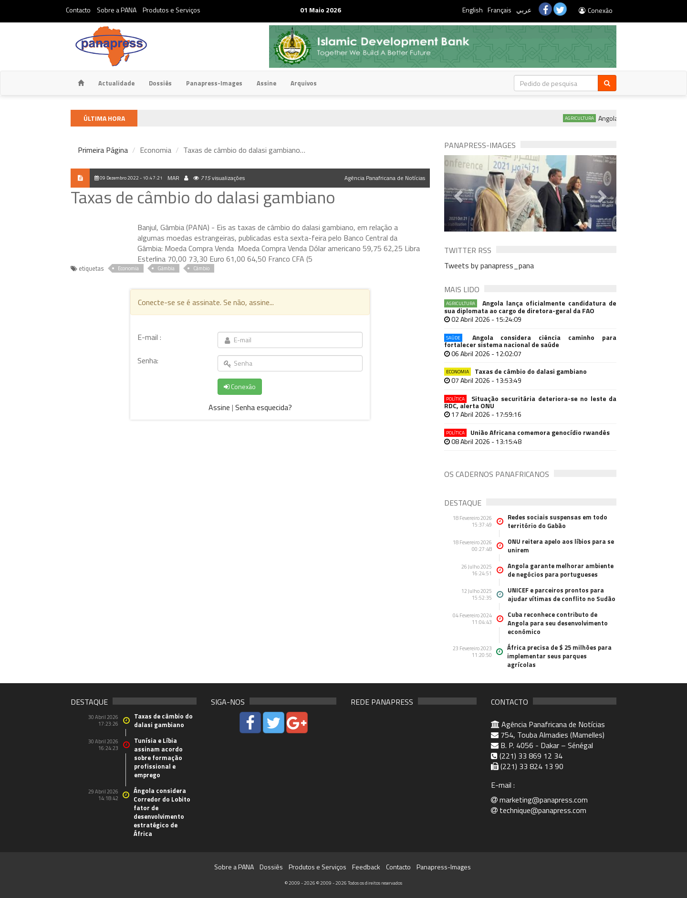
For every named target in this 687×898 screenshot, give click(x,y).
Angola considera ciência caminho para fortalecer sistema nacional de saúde (530, 341)
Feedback (366, 867)
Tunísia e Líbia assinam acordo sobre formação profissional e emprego (158, 757)
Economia (128, 268)
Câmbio (201, 268)
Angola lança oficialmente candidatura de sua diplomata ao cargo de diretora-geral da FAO (530, 306)
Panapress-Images (214, 83)
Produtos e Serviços (171, 10)
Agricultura (594, 118)
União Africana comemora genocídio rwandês (527, 432)
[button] (457, 193)
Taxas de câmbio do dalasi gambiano (515, 371)
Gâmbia (166, 268)
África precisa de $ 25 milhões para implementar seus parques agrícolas (559, 656)
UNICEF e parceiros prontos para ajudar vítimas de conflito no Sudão (561, 594)
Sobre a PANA (116, 10)
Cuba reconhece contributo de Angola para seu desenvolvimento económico (558, 623)
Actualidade (116, 83)
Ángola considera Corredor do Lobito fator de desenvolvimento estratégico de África (162, 812)
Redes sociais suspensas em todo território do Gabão (557, 521)
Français (499, 10)
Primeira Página (103, 150)
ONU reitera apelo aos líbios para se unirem (561, 545)
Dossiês (160, 83)
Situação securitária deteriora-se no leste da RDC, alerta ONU (530, 402)
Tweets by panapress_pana (489, 265)
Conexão (595, 10)
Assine (266, 83)
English (472, 10)
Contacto (78, 10)
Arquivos (304, 83)
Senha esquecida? (263, 407)
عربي (523, 10)
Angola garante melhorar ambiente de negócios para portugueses (561, 570)
